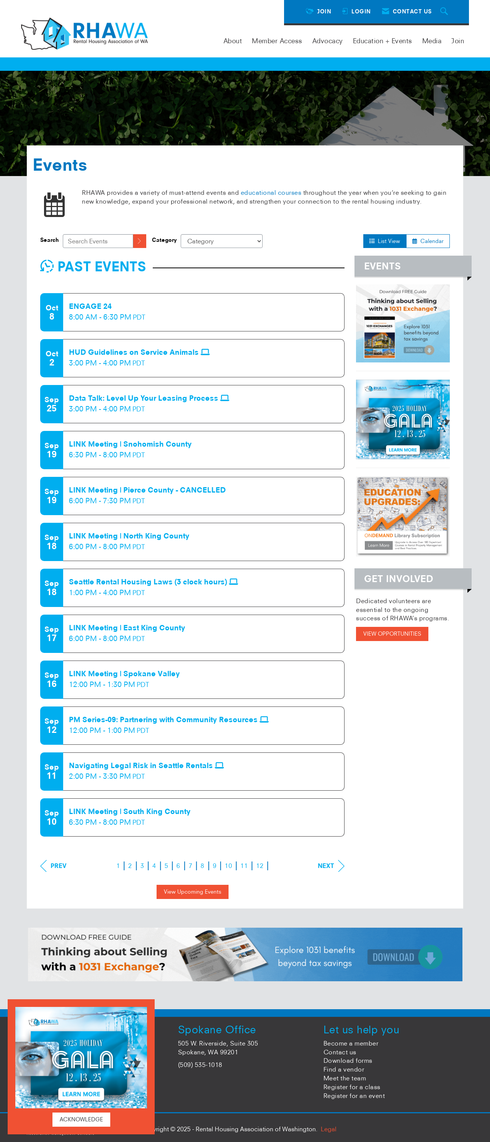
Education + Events (382, 41)
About (233, 41)
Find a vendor (343, 1069)
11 (244, 866)
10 (228, 866)
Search (49, 240)
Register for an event (354, 1096)
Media (432, 41)
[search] (139, 241)
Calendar (428, 241)
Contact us (339, 1052)
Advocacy (327, 41)
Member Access (277, 41)
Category (164, 240)
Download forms (347, 1060)
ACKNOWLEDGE (81, 1119)
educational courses (271, 192)
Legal (328, 1129)
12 (259, 866)
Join (457, 41)
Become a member (351, 1043)
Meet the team (344, 1078)
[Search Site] (445, 11)
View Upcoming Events (192, 891)
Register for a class (352, 1087)
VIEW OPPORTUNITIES (392, 633)
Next (331, 866)
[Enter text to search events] (98, 241)
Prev (53, 866)
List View (384, 241)
